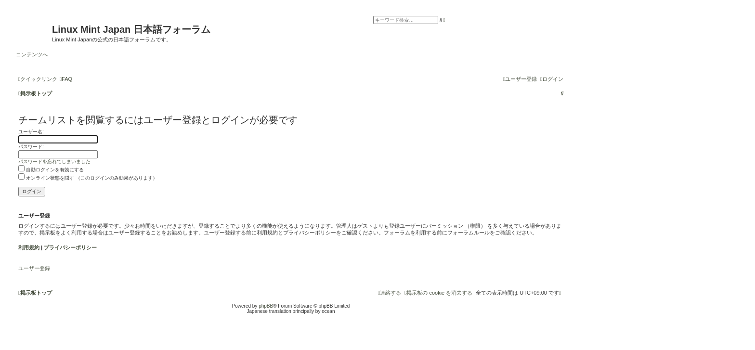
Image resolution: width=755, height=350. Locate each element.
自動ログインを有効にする (51, 169)
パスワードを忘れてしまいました (54, 161)
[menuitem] (66, 79)
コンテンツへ (32, 54)
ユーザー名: (31, 131)
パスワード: (31, 146)
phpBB (266, 306)
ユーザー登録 (34, 268)
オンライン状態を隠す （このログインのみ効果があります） (87, 178)
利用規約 (28, 247)
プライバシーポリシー (70, 247)
